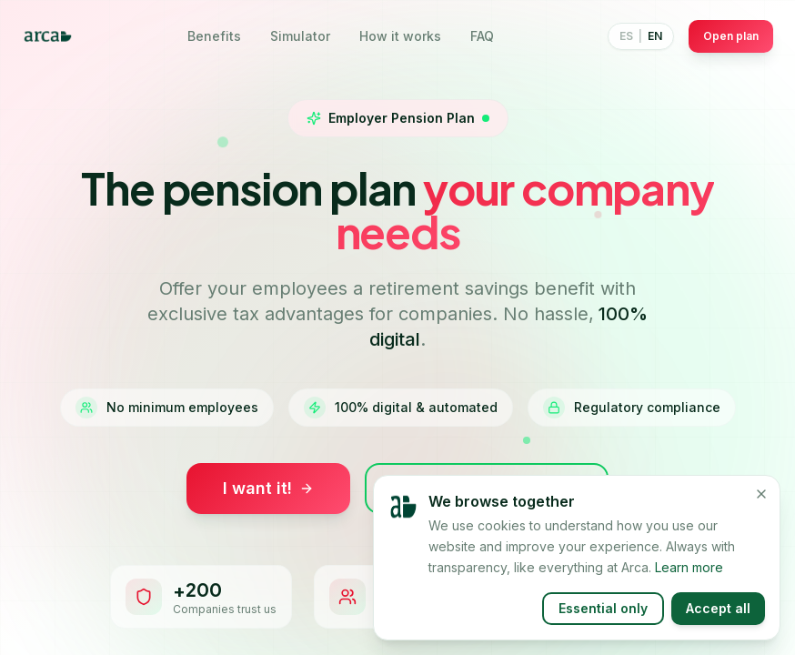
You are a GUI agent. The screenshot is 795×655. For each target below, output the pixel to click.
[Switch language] (641, 36)
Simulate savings (486, 488)
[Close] (761, 508)
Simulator (300, 36)
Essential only (603, 622)
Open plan (731, 36)
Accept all (718, 622)
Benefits (214, 36)
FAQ (482, 36)
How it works (400, 36)
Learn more (689, 581)
